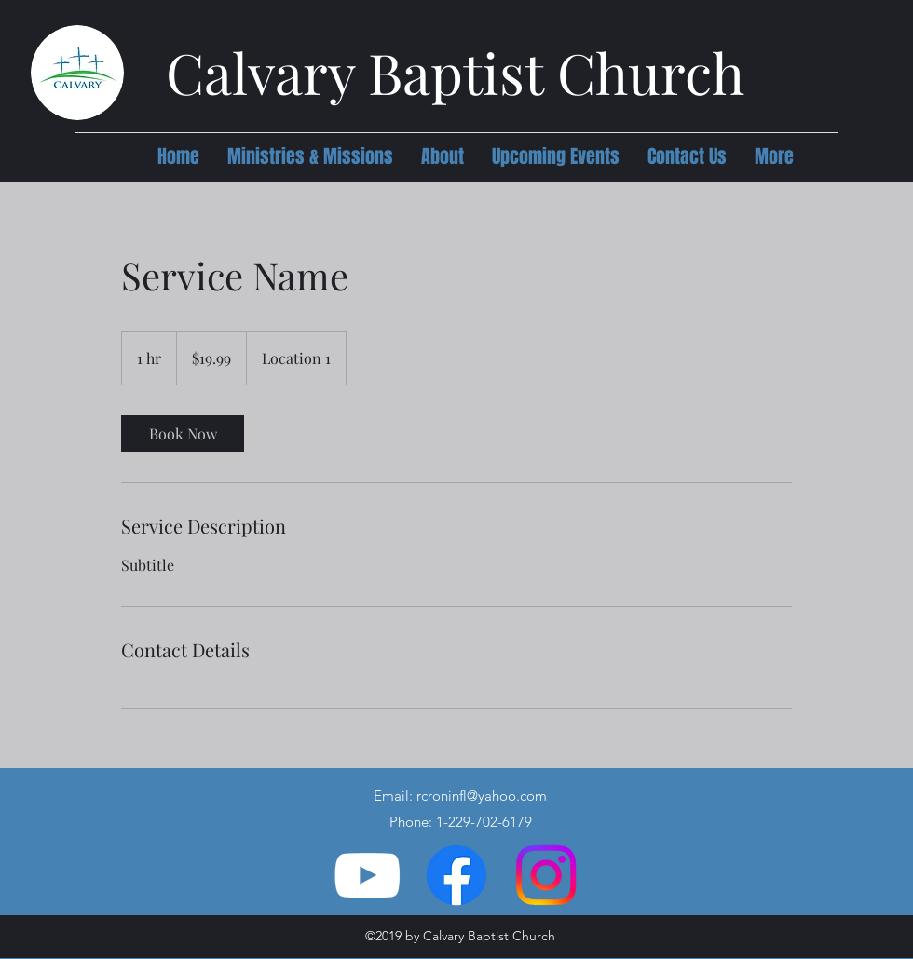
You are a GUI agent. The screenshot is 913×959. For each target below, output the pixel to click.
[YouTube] (367, 875)
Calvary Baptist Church (455, 71)
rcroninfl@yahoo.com (481, 795)
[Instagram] (546, 875)
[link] (182, 433)
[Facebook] (456, 875)
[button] (310, 156)
